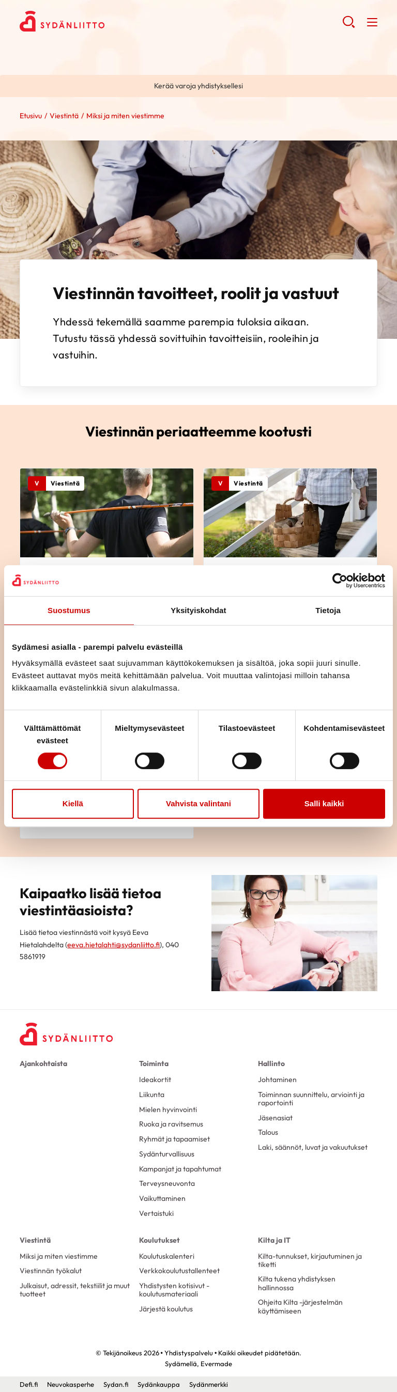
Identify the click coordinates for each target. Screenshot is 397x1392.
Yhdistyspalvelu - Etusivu (102, 21)
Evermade (216, 1363)
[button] (348, 25)
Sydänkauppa (159, 1384)
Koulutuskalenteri (166, 1256)
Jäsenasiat (275, 1117)
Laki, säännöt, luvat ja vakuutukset (313, 1147)
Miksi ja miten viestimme (59, 1256)
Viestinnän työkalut (51, 1270)
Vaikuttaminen (162, 1198)
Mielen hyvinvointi (168, 1109)
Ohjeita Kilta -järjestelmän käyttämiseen (300, 1306)
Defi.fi (29, 1384)
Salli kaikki (324, 803)
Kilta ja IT (274, 1240)
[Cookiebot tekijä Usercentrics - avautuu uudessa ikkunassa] (340, 580)
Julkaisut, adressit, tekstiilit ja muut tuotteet (75, 1290)
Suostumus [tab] (69, 610)
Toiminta (154, 1063)
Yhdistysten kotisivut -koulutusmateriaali (174, 1290)
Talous (268, 1132)
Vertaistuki (156, 1213)
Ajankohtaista (43, 1063)
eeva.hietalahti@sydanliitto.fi (113, 944)
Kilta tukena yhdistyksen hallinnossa (296, 1283)
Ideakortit (155, 1079)
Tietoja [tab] (328, 610)
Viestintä (64, 115)
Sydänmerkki (208, 1384)
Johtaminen (277, 1079)
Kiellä (73, 803)
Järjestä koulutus (166, 1308)
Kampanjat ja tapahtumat (180, 1169)
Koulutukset (159, 1240)
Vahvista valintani (198, 803)
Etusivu (31, 115)
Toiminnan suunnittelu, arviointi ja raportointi (311, 1098)
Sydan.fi (115, 1384)
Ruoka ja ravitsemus (171, 1124)
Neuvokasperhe (70, 1384)
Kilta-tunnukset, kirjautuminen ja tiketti (310, 1260)
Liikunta (151, 1094)
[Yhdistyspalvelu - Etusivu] (66, 1034)
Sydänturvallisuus (166, 1154)
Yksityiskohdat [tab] (198, 610)
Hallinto (271, 1063)
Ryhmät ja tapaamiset (174, 1139)
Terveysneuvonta (167, 1183)
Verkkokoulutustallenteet (179, 1270)
